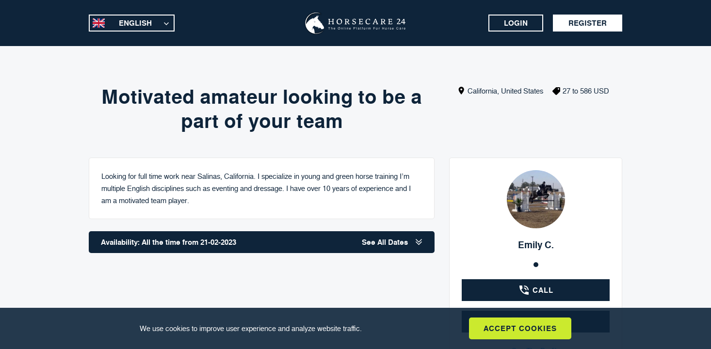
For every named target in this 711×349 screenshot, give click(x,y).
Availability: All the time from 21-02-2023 (261, 242)
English (135, 23)
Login (516, 23)
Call (535, 290)
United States (522, 91)
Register (587, 23)
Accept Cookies (520, 328)
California (482, 91)
